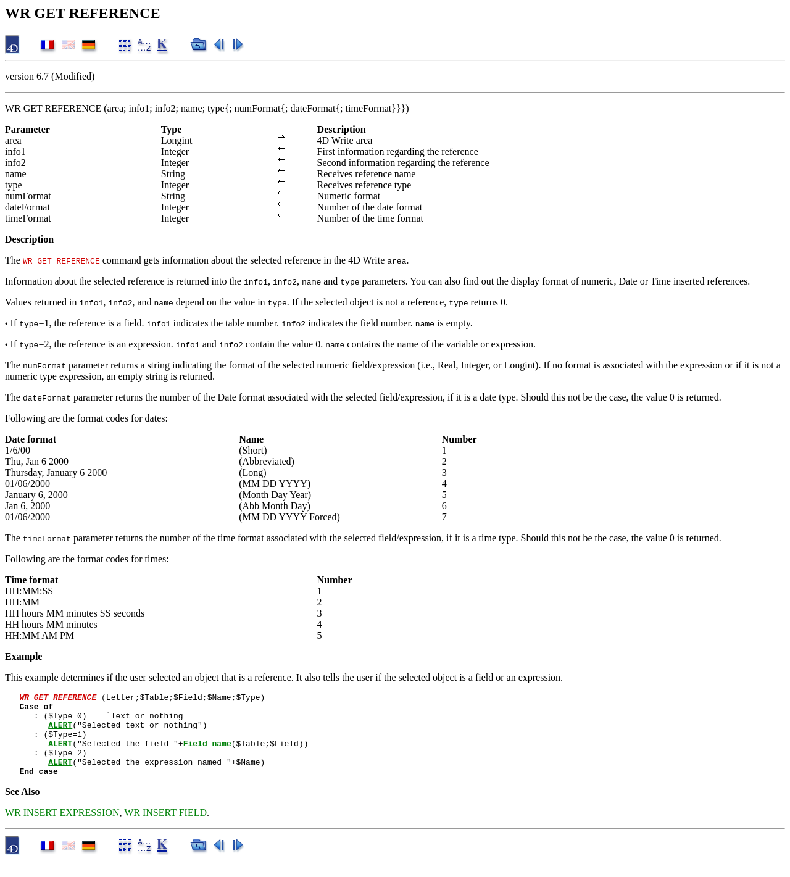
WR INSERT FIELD (165, 829)
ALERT (60, 732)
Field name (207, 754)
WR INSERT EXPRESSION (62, 829)
